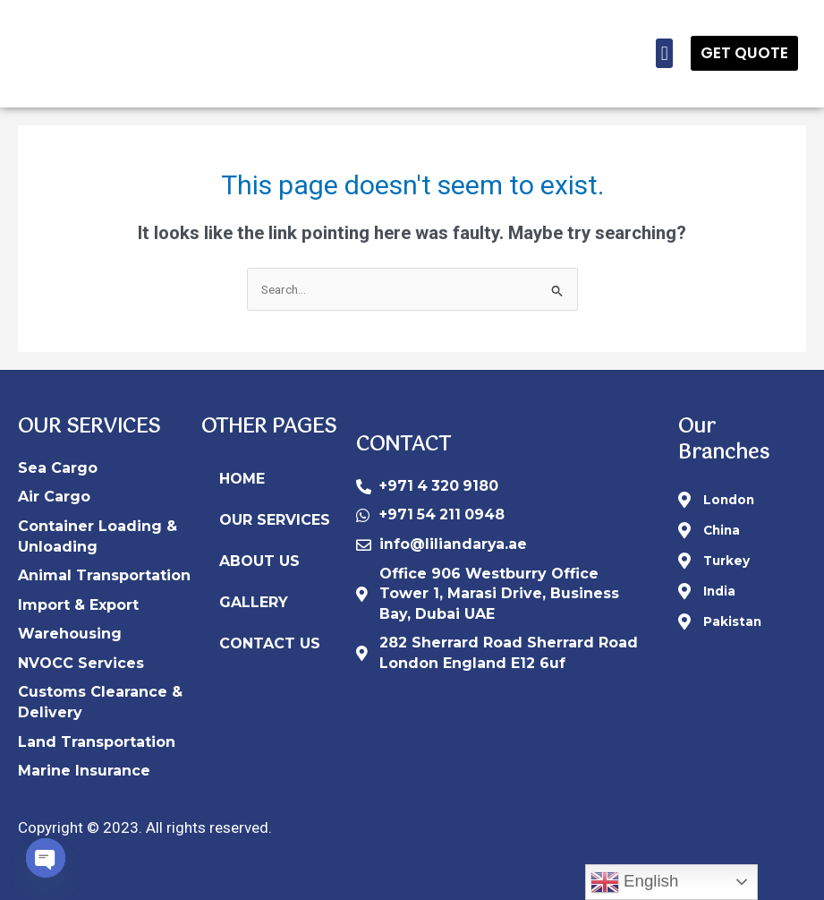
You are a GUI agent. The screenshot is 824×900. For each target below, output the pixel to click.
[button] (664, 53)
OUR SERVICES (274, 519)
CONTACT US (269, 643)
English (634, 882)
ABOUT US (259, 561)
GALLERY (253, 602)
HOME (242, 478)
